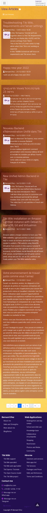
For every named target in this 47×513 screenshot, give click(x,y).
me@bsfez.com (10, 485)
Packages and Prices (34, 469)
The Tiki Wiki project (11, 476)
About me (7, 420)
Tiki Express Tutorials (11, 469)
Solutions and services (35, 458)
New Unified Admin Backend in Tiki (21, 177)
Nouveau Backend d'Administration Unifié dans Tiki (22, 130)
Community (31, 450)
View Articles (10, 9)
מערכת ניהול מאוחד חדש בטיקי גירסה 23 (21, 90)
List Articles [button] (8, 14)
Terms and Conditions (35, 476)
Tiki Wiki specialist (10, 462)
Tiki (19, 243)
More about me (9, 427)
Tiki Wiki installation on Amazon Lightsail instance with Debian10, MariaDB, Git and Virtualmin (22, 221)
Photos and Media (33, 447)
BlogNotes (8, 431)
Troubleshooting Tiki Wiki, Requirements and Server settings (23, 24)
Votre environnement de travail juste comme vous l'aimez (21, 274)
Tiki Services (31, 466)
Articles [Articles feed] (7, 505)
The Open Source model (12, 473)
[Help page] (20, 9)
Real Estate (31, 443)
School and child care (34, 427)
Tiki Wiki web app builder (12, 466)
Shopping (30, 440)
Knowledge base (33, 430)
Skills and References (34, 473)
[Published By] (4, 30)
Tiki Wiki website (24, 259)
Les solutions (8, 345)
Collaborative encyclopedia (31, 435)
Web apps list (32, 462)
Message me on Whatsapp (9, 493)
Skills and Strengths (11, 424)
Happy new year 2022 (16, 68)
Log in (26, 506)
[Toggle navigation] (4, 3)
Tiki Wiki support (10, 458)
